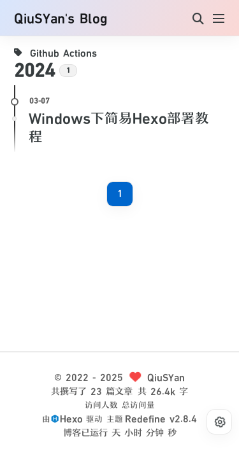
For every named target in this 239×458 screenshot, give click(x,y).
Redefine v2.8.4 (161, 418)
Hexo (71, 418)
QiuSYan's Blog (60, 19)
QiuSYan (166, 377)
